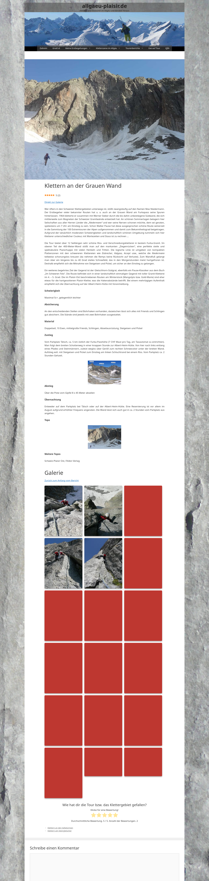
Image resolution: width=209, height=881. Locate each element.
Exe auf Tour (154, 48)
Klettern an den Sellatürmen (60, 828)
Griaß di (56, 48)
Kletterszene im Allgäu (109, 48)
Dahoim (43, 48)
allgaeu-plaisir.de (104, 5)
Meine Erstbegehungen (79, 48)
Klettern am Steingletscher (60, 831)
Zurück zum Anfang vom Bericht (62, 480)
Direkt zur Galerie (54, 202)
